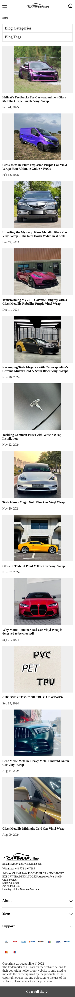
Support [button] (37, 926)
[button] (4, 6)
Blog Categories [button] (37, 28)
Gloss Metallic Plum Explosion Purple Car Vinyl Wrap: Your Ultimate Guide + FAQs (34, 166)
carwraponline (25, 963)
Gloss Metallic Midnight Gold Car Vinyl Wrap (33, 828)
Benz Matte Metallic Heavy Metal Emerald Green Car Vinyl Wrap (35, 762)
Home (5, 18)
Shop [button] (37, 913)
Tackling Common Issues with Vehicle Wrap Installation (31, 436)
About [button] (37, 901)
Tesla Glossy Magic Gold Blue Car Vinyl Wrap (33, 502)
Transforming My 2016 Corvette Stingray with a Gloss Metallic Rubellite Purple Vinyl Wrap (34, 301)
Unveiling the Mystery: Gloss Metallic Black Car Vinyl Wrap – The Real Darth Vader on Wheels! (34, 234)
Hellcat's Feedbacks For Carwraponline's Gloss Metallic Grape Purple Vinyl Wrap (34, 99)
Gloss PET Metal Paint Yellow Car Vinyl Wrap (33, 566)
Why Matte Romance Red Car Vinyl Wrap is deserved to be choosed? (32, 631)
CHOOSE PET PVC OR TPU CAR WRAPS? (32, 697)
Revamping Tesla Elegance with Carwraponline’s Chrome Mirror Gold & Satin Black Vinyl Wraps (35, 369)
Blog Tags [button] (13, 37)
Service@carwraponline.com (26, 863)
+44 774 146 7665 (25, 868)
